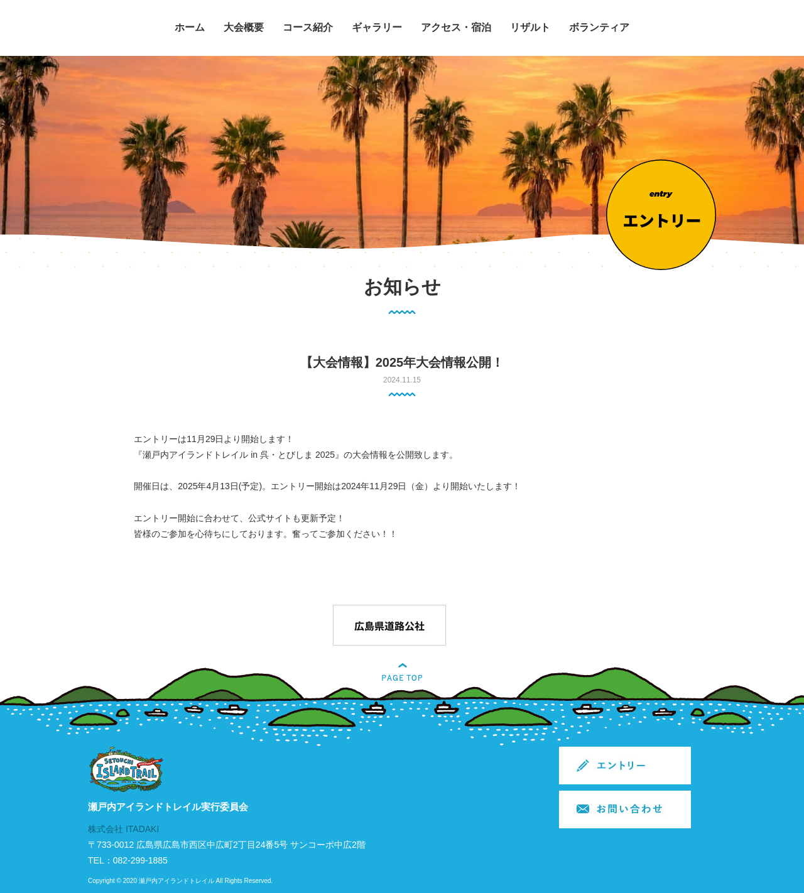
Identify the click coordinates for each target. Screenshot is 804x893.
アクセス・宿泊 (456, 27)
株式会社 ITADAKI (123, 829)
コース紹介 (308, 27)
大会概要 (244, 27)
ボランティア (599, 27)
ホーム (190, 27)
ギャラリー (377, 27)
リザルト (530, 27)
